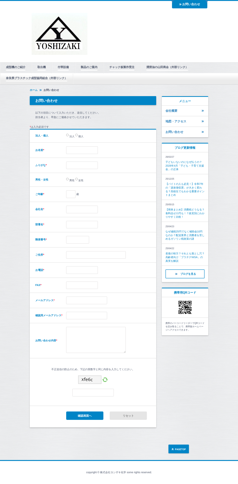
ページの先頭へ (179, 449)
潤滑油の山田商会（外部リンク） (167, 67)
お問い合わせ (191, 4)
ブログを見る (188, 273)
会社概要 (171, 110)
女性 (81, 180)
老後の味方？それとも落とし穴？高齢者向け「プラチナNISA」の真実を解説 (185, 257)
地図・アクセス (175, 121)
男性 (72, 180)
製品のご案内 (89, 67)
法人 (72, 136)
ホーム (34, 90)
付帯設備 (63, 67)
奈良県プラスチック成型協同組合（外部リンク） (36, 78)
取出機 (41, 67)
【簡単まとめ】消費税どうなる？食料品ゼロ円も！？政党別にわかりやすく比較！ (185, 213)
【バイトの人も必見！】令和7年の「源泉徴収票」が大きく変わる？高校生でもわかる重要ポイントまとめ (185, 189)
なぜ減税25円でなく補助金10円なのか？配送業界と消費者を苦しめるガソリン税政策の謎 (185, 235)
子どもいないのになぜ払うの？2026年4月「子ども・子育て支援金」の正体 (184, 165)
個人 (81, 136)
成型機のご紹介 (15, 67)
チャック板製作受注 (121, 67)
